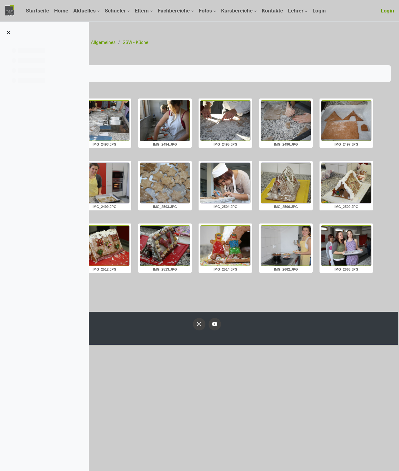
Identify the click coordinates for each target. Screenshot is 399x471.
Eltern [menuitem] (142, 10)
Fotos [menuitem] (205, 10)
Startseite (111, 43)
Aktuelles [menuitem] (84, 10)
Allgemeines (193, 43)
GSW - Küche (226, 43)
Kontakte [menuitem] (272, 10)
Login (387, 10)
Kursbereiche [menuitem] (236, 10)
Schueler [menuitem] (115, 10)
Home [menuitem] (61, 10)
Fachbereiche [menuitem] (174, 10)
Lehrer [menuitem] (295, 10)
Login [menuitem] (319, 10)
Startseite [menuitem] (37, 10)
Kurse (134, 43)
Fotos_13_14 (160, 43)
